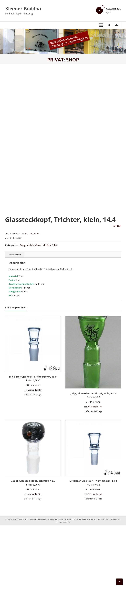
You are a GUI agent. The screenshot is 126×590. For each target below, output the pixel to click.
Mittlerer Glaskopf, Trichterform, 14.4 (93, 545)
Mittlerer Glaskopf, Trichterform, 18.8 (33, 441)
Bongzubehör (27, 310)
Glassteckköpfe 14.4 (46, 310)
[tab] (14, 320)
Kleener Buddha (23, 8)
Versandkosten (32, 298)
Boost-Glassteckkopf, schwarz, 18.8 (33, 545)
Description (14, 319)
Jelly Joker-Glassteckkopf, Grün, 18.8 (93, 458)
